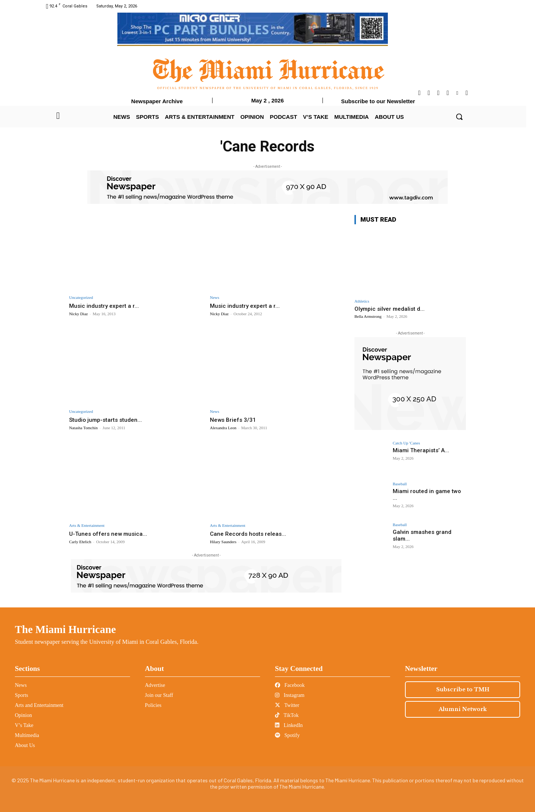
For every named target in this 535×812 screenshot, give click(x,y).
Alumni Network (463, 709)
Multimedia (27, 735)
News (214, 298)
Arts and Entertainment (39, 705)
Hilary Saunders (223, 541)
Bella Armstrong (368, 316)
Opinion (23, 715)
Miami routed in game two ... (427, 491)
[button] (459, 116)
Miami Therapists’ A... (419, 450)
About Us (25, 745)
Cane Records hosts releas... (250, 533)
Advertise (155, 685)
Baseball (400, 484)
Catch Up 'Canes (406, 443)
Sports (21, 695)
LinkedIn (289, 725)
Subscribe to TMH (462, 689)
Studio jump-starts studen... (108, 419)
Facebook (290, 685)
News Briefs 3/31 (235, 419)
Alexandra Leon (223, 427)
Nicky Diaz (78, 314)
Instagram (289, 695)
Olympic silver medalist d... (389, 309)
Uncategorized (81, 298)
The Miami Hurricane (65, 629)
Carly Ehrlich (80, 541)
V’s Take (24, 725)
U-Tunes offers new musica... (111, 533)
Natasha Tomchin (83, 427)
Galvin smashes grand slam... (429, 532)
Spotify (287, 735)
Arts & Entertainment (86, 526)
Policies (153, 705)
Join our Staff (159, 695)
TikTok (287, 715)
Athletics (361, 301)
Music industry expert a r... (106, 305)
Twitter (287, 705)
